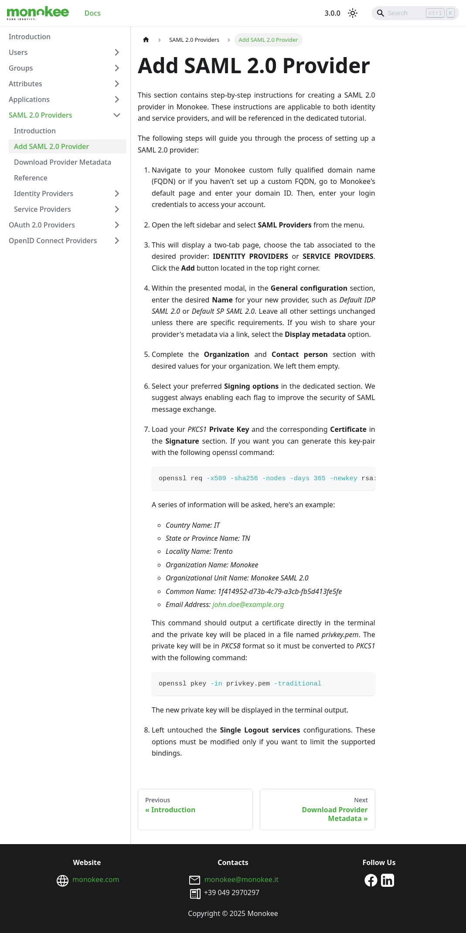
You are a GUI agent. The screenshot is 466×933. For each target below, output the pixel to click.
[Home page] (146, 40)
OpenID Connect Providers (53, 240)
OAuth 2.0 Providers (42, 225)
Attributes (25, 83)
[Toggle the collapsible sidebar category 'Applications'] (116, 99)
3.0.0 (332, 13)
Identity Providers (43, 193)
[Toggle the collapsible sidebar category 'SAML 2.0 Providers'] (116, 115)
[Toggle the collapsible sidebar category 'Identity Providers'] (116, 193)
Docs (93, 13)
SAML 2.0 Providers (40, 115)
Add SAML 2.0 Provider (51, 146)
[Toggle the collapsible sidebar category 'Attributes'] (116, 84)
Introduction (30, 36)
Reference (31, 178)
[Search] (415, 13)
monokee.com (95, 879)
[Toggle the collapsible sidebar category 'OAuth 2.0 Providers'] (116, 225)
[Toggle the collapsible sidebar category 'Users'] (116, 52)
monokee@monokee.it (241, 879)
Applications (29, 99)
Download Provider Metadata (62, 162)
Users (18, 52)
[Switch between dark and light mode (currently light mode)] (353, 13)
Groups (21, 68)
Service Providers (42, 209)
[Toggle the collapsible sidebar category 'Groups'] (116, 68)
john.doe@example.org (248, 604)
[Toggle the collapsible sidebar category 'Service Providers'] (116, 209)
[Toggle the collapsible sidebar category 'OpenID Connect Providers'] (116, 241)
